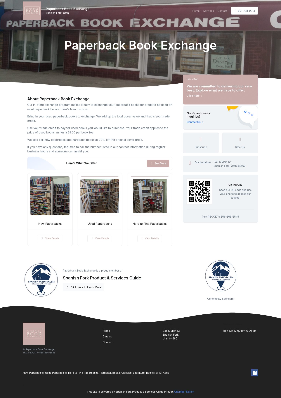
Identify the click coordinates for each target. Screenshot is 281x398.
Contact (222, 10)
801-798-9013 (244, 10)
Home (196, 10)
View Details (50, 238)
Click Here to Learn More (83, 287)
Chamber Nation (184, 391)
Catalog (107, 336)
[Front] (33, 10)
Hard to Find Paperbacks (149, 224)
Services (208, 10)
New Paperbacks (50, 224)
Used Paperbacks (100, 224)
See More (158, 163)
